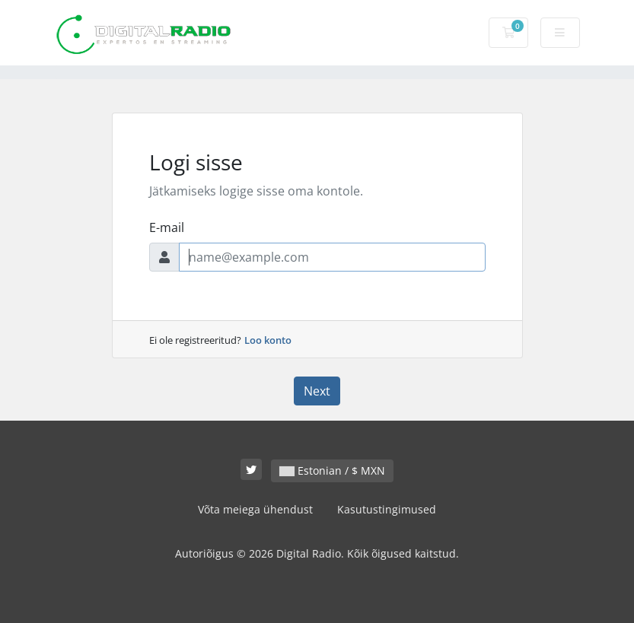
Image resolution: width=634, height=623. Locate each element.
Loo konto (268, 340)
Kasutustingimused (386, 509)
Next (317, 391)
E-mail (166, 227)
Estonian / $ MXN (332, 470)
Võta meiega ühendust (255, 509)
